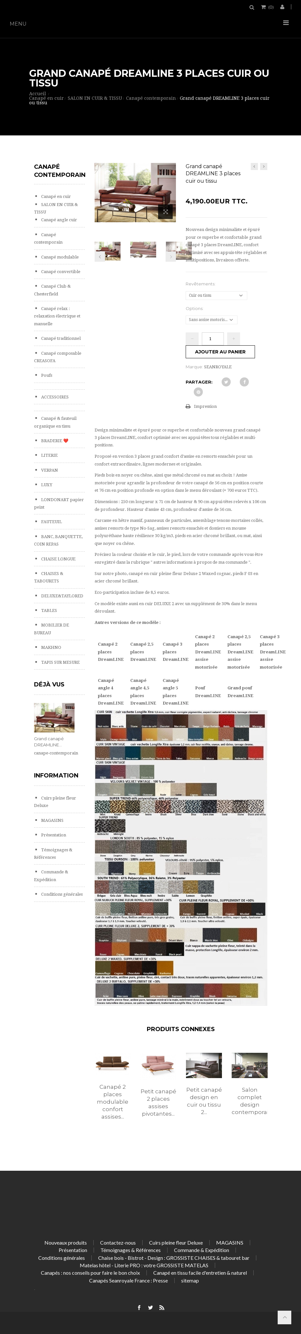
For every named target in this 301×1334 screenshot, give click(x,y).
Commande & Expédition (201, 1250)
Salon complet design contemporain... (250, 1101)
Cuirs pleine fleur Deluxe (176, 1242)
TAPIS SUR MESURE (60, 662)
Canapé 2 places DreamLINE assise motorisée (208, 652)
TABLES (48, 610)
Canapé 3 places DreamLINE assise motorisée (273, 652)
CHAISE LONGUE (57, 559)
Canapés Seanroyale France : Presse (128, 1280)
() (270, 6)
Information (56, 775)
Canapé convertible (60, 271)
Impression (205, 406)
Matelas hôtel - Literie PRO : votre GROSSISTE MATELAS (144, 1265)
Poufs (46, 375)
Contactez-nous (118, 1242)
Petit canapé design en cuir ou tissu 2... (204, 1101)
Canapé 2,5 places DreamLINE (143, 652)
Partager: (199, 382)
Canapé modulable (59, 257)
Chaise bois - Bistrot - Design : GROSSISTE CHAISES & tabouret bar (173, 1258)
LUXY (46, 484)
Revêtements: (201, 283)
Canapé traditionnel (60, 338)
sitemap (190, 1280)
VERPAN (49, 470)
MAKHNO (50, 647)
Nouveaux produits (65, 1242)
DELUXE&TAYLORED (61, 595)
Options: (195, 308)
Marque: (194, 366)
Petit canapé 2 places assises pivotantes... (158, 1102)
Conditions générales (61, 894)
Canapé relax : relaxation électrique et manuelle (57, 316)
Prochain (171, 256)
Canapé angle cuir (58, 219)
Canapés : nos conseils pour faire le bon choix (90, 1273)
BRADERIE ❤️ (54, 440)
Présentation (53, 835)
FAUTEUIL (51, 521)
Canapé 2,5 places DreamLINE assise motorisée (240, 652)
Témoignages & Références (130, 1250)
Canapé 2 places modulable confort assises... (112, 1102)
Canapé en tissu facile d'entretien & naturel (200, 1273)
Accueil (37, 93)
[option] (112, 1093)
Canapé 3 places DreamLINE (176, 652)
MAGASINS (52, 820)
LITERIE (49, 455)
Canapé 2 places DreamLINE (111, 652)
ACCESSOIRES (54, 397)
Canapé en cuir (55, 196)
